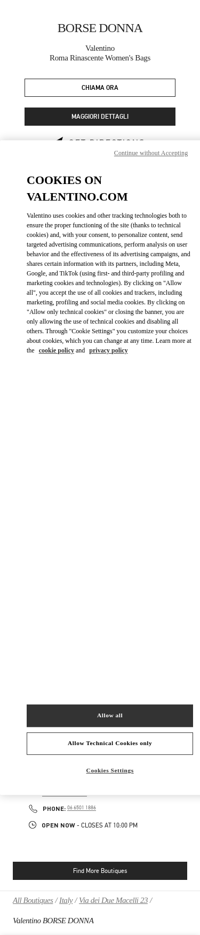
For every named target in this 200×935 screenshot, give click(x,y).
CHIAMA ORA (100, 88)
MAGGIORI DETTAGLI (100, 117)
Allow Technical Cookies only (110, 743)
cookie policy (56, 350)
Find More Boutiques (100, 871)
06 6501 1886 (81, 807)
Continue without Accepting (151, 153)
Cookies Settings (110, 770)
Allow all (110, 715)
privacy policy (108, 350)
